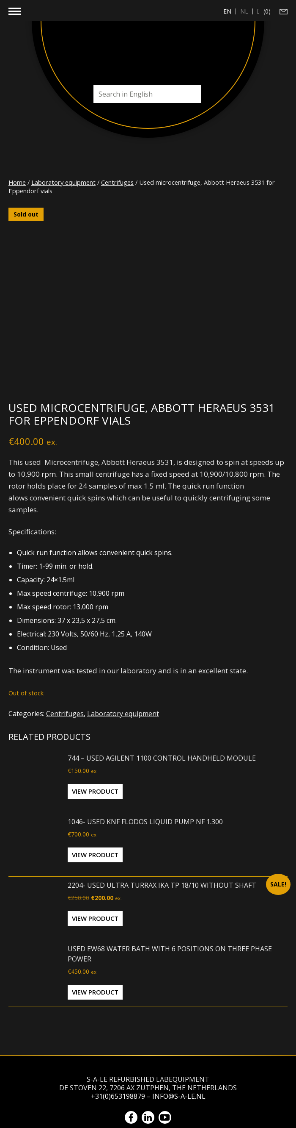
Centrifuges (117, 182)
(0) (266, 11)
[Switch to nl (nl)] (244, 11)
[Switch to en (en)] (227, 11)
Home (17, 182)
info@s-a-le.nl (179, 1096)
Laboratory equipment (63, 182)
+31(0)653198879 (118, 1096)
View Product (95, 791)
